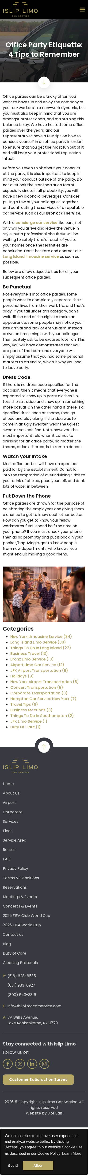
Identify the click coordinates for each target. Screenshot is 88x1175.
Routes (9, 849)
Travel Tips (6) (24, 704)
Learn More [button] (71, 1153)
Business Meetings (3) (31, 710)
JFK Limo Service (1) (28, 721)
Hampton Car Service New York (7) (43, 698)
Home (8, 783)
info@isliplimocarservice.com (34, 1006)
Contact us (13, 934)
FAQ (7, 859)
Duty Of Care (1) (25, 727)
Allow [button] (38, 1165)
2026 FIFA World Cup (22, 925)
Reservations (15, 887)
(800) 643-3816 (22, 994)
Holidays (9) (22, 676)
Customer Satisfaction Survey (38, 1079)
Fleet (7, 831)
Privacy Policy (15, 868)
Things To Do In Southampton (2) (42, 715)
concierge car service (36, 222)
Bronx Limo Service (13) (32, 659)
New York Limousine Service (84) (41, 636)
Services (10, 821)
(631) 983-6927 (21, 985)
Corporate (13, 812)
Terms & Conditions (21, 878)
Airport (9, 802)
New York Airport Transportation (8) (44, 682)
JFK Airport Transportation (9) (39, 670)
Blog (7, 944)
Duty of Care (14, 953)
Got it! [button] (13, 1165)
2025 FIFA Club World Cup (26, 915)
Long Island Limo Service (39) (38, 642)
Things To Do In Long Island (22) (40, 648)
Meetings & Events (20, 896)
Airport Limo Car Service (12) (37, 665)
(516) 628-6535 (22, 976)
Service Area (14, 840)
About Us (11, 793)
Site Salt (55, 1113)
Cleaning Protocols (20, 962)
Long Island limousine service (31, 256)
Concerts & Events (20, 906)
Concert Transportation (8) (36, 687)
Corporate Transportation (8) (39, 693)
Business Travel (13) (29, 653)
